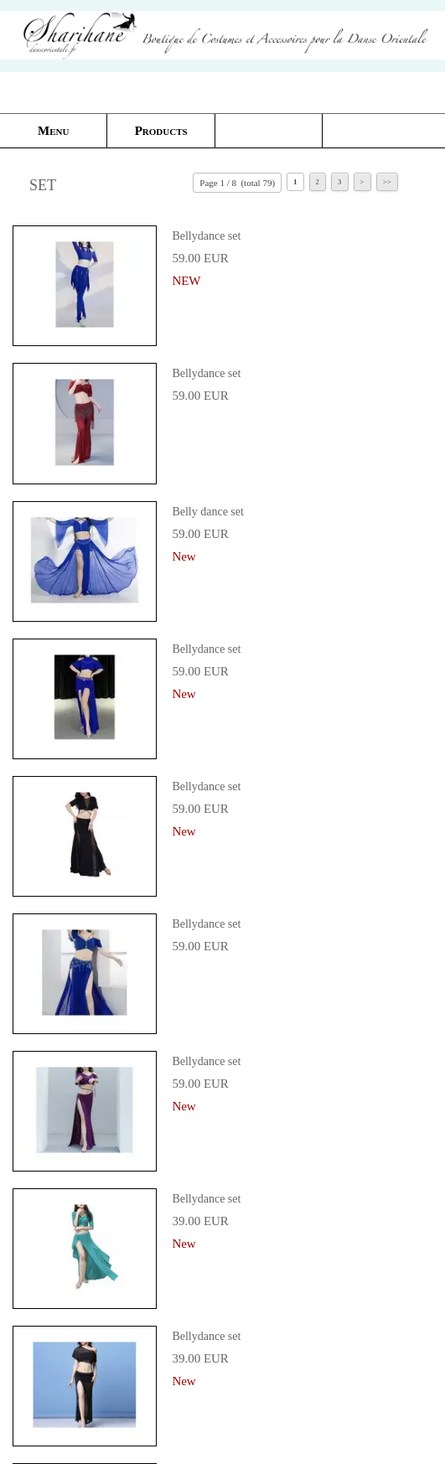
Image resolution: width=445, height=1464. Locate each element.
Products (161, 130)
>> (387, 182)
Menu (53, 130)
